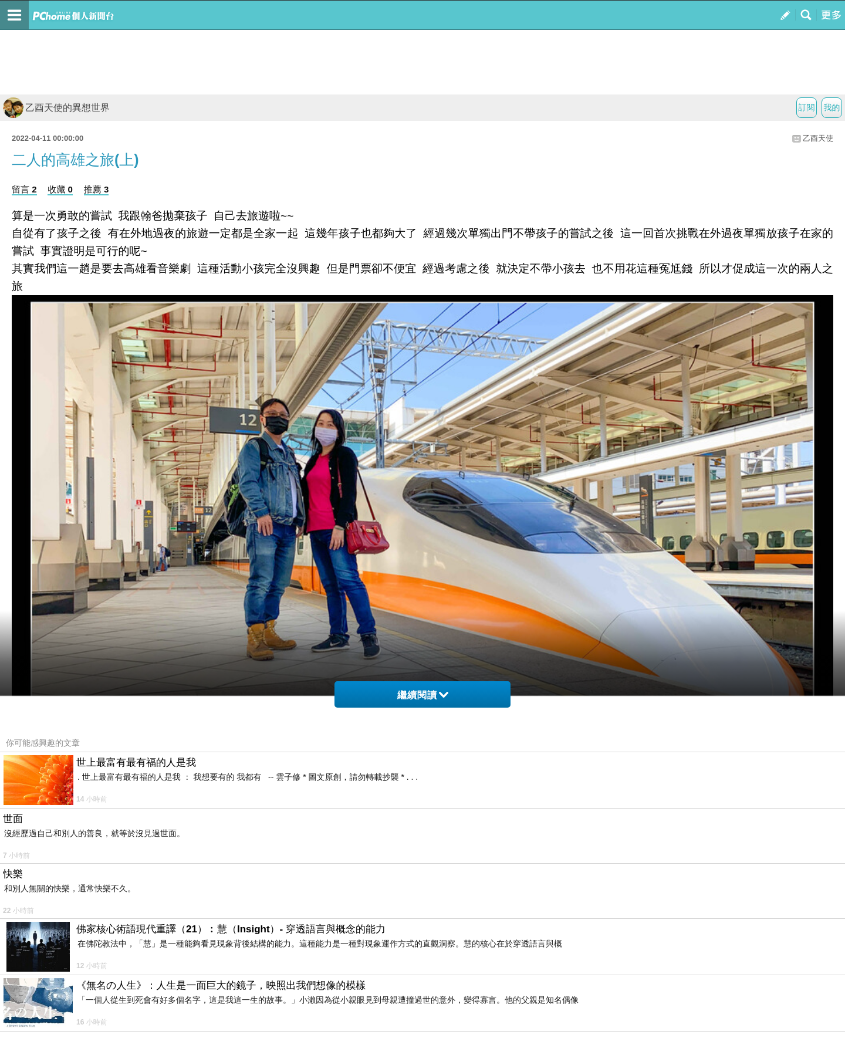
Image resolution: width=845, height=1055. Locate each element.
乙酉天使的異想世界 (56, 107)
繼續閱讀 (422, 695)
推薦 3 (96, 189)
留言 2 (24, 189)
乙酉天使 (818, 138)
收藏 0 (60, 189)
